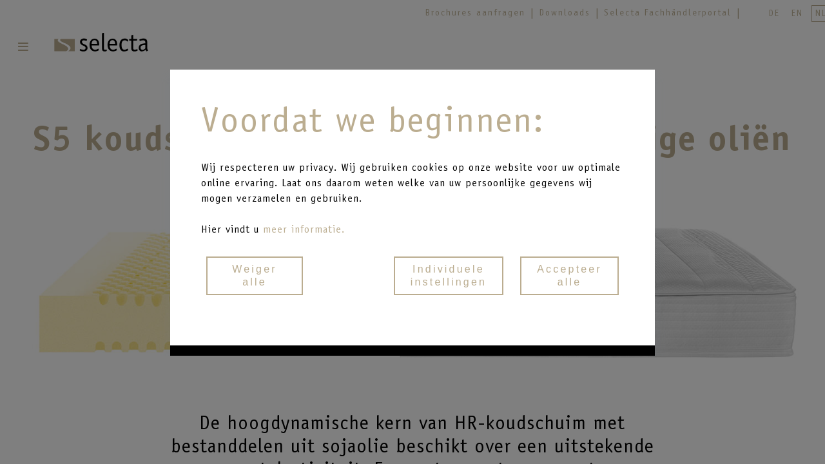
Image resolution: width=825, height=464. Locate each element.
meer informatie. (304, 229)
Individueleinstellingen (449, 275)
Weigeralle (254, 275)
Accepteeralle (569, 275)
